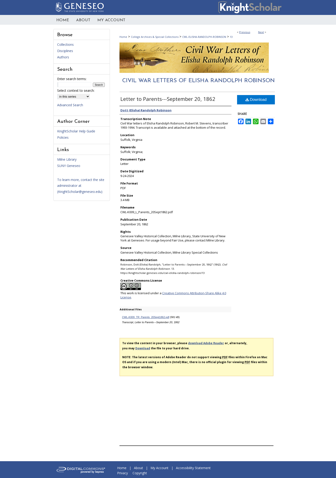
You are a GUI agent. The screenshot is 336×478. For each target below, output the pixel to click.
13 (231, 37)
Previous (244, 32)
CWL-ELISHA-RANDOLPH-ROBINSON (204, 37)
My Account (159, 468)
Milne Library (67, 159)
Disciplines (65, 51)
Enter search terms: (72, 79)
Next (261, 32)
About (138, 468)
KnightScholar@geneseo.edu (79, 191)
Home (123, 37)
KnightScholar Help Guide (76, 131)
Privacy (122, 473)
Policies (63, 137)
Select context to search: (75, 90)
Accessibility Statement (193, 468)
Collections (65, 44)
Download (256, 100)
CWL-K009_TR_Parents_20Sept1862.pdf (145, 317)
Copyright (140, 473)
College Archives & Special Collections (154, 37)
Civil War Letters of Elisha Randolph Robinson (198, 81)
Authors (63, 57)
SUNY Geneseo (68, 165)
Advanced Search (70, 105)
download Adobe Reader (206, 343)
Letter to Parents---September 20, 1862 (167, 98)
